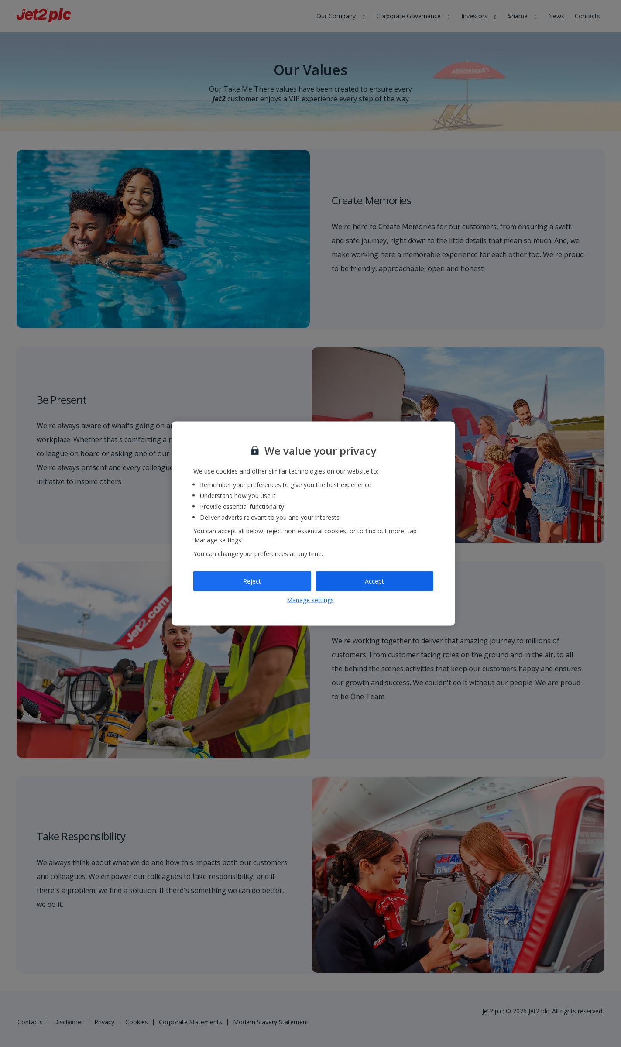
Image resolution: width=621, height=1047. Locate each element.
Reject (252, 581)
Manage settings (310, 599)
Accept (374, 581)
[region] (313, 523)
